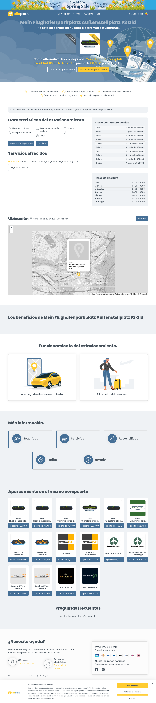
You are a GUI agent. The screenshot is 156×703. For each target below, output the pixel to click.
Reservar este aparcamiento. (93, 69)
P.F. (79, 14)
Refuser (132, 689)
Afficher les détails (119, 699)
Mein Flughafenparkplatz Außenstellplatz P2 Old (90, 110)
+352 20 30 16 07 (26, 663)
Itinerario (142, 218)
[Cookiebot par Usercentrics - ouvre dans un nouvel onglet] (14, 698)
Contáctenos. (92, 14)
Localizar (42, 143)
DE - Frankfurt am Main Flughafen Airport (46, 110)
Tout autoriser (132, 676)
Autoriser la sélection (132, 683)
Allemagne (19, 110)
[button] (79, 274)
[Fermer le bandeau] (152, 674)
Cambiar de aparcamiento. (62, 69)
